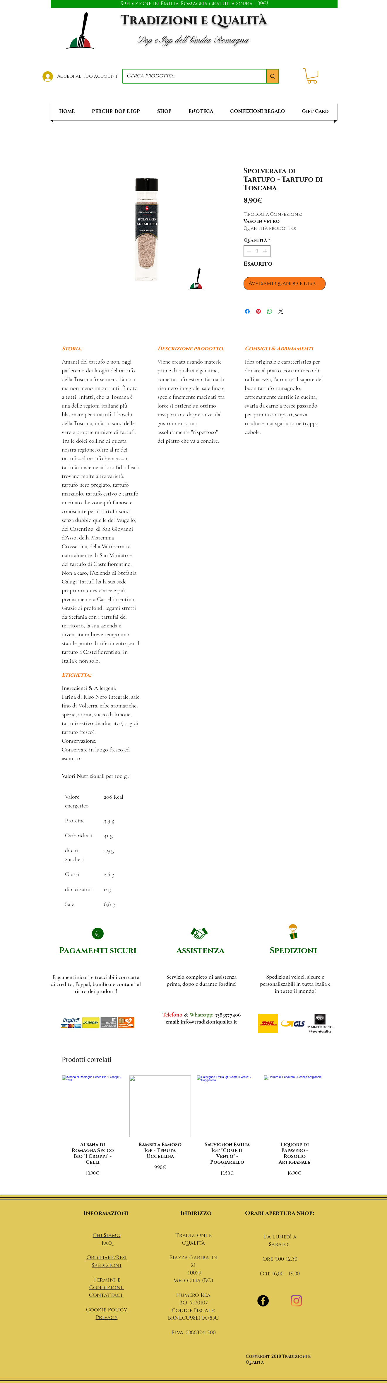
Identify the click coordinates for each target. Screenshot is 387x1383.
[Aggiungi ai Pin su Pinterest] (258, 311)
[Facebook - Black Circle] (263, 1300)
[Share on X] (280, 311)
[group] (193, 1132)
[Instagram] (296, 1300)
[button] (312, 76)
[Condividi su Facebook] (247, 311)
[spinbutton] (257, 251)
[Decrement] (248, 251)
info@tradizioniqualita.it (209, 1021)
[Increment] (266, 251)
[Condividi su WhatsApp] (269, 311)
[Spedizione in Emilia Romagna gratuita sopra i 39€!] (194, 4)
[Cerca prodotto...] (190, 76)
